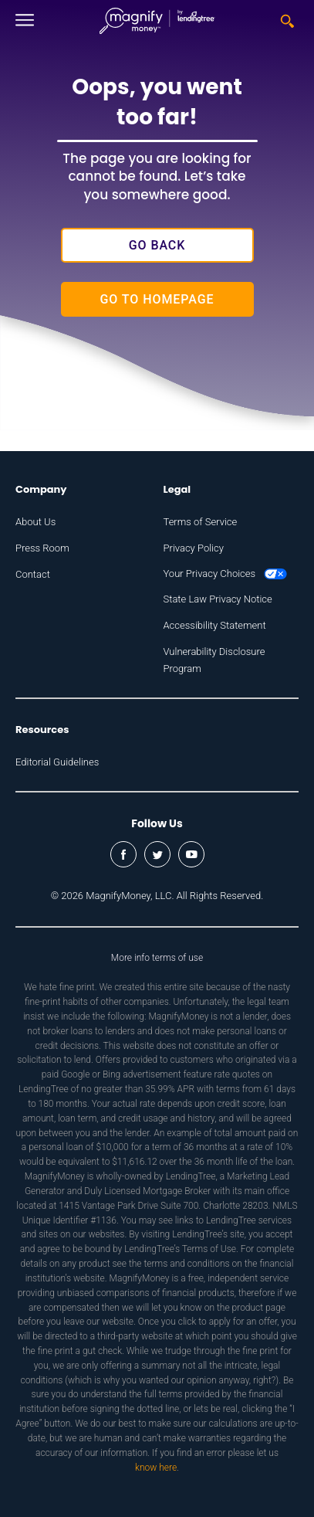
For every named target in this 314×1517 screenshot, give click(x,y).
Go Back (157, 245)
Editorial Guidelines (57, 762)
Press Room (42, 548)
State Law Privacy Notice (218, 599)
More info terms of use (157, 957)
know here (156, 1467)
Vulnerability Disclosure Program (214, 660)
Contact (32, 574)
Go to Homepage (157, 299)
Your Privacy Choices (226, 573)
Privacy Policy (194, 548)
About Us (35, 522)
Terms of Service (201, 522)
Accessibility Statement (215, 625)
